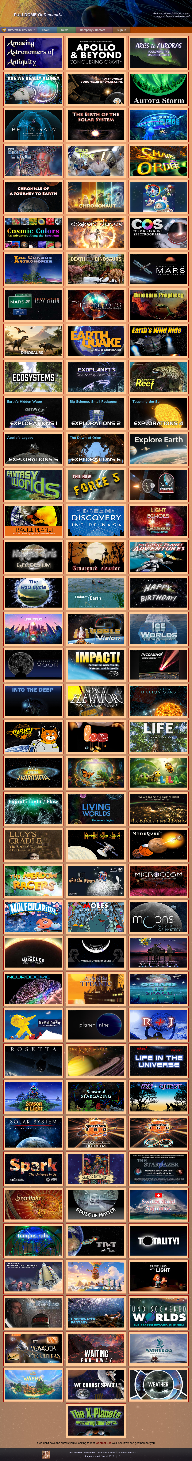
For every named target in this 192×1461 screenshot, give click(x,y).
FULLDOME (38, 14)
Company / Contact (93, 30)
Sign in (121, 30)
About (46, 30)
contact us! (103, 1442)
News (65, 30)
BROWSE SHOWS (17, 30)
